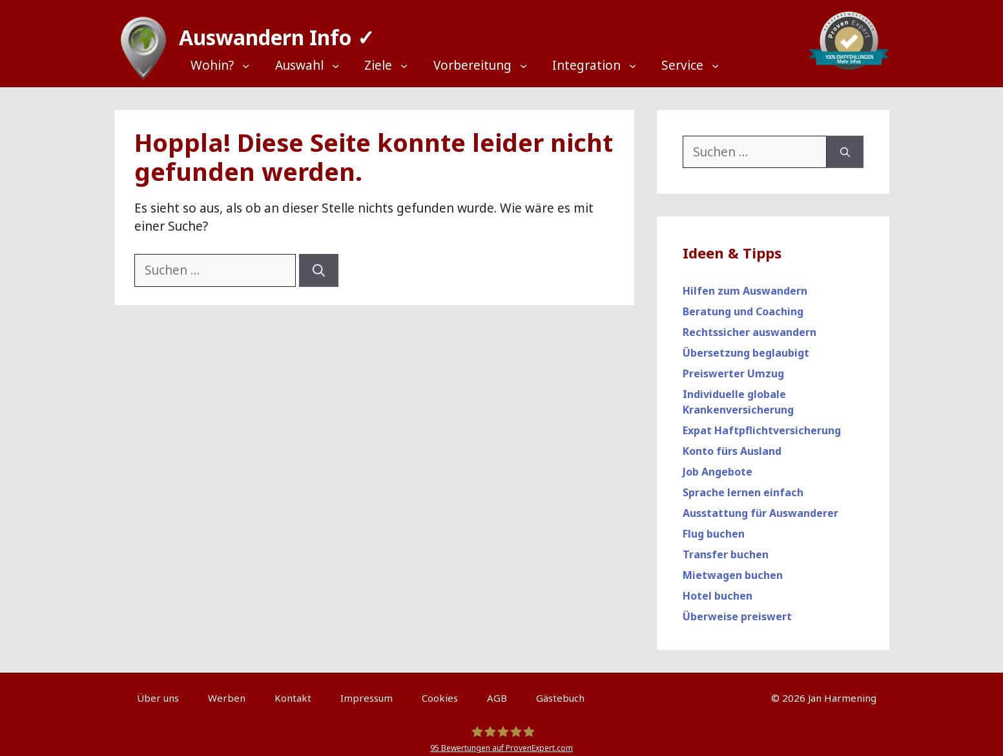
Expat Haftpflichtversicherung (762, 424)
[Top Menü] (228, 65)
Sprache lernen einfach (743, 486)
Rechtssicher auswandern (749, 326)
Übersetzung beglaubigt (746, 347)
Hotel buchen (717, 590)
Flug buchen (714, 528)
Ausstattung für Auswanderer (760, 507)
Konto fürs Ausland (732, 445)
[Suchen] (318, 264)
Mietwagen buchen (733, 569)
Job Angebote (717, 466)
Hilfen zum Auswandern (745, 285)
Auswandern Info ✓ (271, 32)
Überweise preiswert (737, 611)
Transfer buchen (726, 548)
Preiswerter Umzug (733, 368)
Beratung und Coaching (743, 306)
